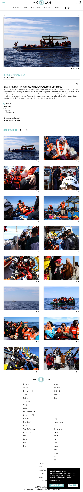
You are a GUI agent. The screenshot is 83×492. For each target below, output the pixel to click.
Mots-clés (9, 104)
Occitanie (26, 425)
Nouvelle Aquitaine (29, 429)
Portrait (56, 384)
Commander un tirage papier (13, 118)
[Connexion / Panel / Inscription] (80, 2)
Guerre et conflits (28, 415)
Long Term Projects (29, 412)
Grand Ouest (27, 422)
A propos (47, 8)
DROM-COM (27, 432)
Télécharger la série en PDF (13, 120)
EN (79, 84)
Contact (57, 8)
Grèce (55, 460)
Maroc (55, 449)
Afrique (56, 419)
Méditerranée (7, 106)
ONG (4, 108)
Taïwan (56, 446)
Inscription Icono (43, 480)
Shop (55, 398)
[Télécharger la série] (24, 130)
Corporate (57, 388)
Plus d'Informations (54, 481)
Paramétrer (73, 485)
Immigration (6, 111)
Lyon (24, 446)
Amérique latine (58, 422)
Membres (16, 8)
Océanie (56, 432)
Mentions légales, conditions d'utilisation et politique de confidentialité (41, 489)
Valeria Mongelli (9, 77)
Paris (24, 443)
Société (25, 388)
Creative (26, 405)
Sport (25, 394)
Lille (24, 436)
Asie (55, 425)
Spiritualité (26, 401)
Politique (26, 384)
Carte (25, 8)
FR (76, 84)
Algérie (56, 453)
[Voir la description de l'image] (76, 68)
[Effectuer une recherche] (77, 2)
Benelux (56, 443)
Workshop (57, 394)
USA (55, 439)
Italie (55, 456)
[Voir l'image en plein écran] (79, 68)
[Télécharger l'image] (71, 68)
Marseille (26, 439)
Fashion (25, 408)
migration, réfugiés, (8, 113)
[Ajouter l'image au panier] (74, 68)
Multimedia (57, 391)
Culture (25, 398)
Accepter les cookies (57, 485)
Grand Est (26, 419)
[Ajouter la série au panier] (27, 130)
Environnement (28, 391)
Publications (35, 8)
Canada (56, 436)
